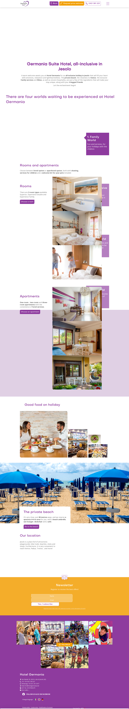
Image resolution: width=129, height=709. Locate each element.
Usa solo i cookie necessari (113, 697)
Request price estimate (71, 3)
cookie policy (42, 700)
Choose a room (27, 219)
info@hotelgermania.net (47, 693)
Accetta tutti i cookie (113, 685)
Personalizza (113, 691)
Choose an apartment (29, 343)
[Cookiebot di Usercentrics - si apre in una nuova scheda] (12, 705)
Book (54, 3)
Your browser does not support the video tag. (64, 33)
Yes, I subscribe (93, 657)
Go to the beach (32, 574)
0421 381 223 (93, 3)
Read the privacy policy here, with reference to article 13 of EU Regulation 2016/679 (64, 662)
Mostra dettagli (29, 705)
